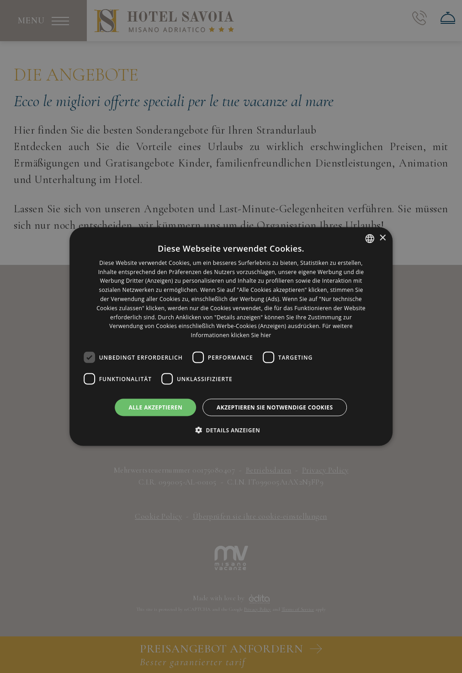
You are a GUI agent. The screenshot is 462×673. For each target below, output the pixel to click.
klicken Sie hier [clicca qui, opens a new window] (251, 335)
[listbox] (369, 238)
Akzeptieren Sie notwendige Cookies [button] (275, 407)
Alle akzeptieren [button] (156, 407)
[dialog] (231, 336)
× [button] (382, 238)
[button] (231, 430)
